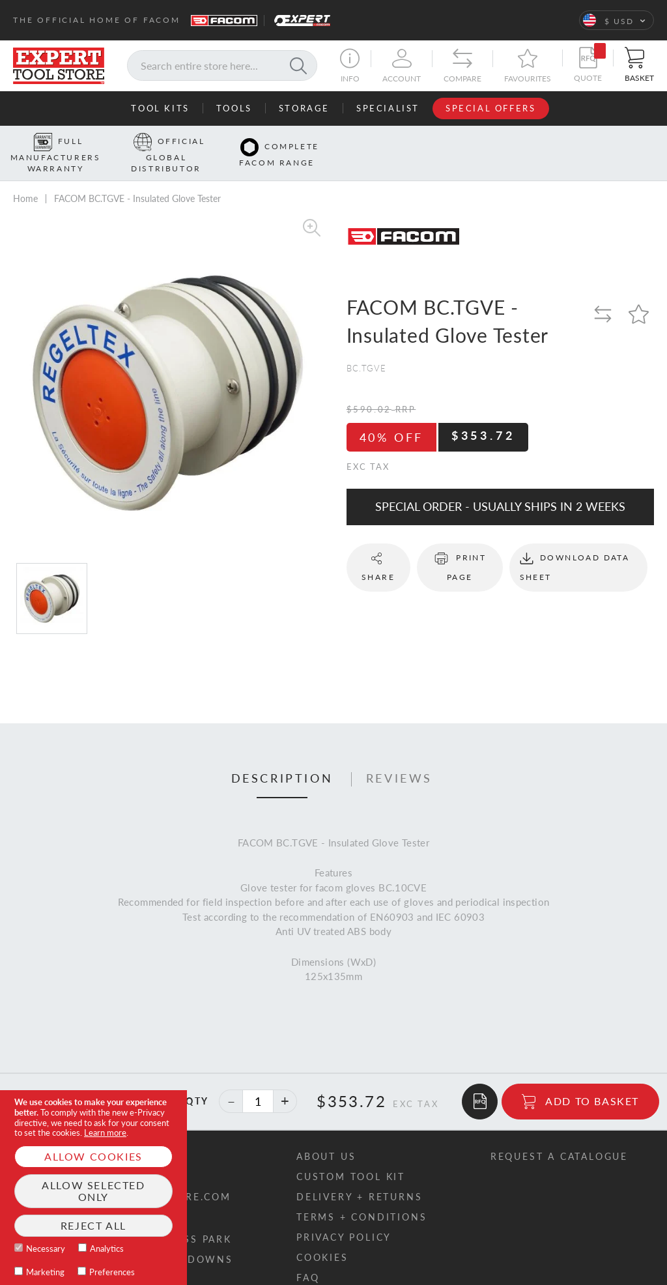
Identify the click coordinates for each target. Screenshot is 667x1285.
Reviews (399, 757)
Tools (234, 108)
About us (326, 1135)
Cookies (322, 1236)
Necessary (45, 1248)
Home (25, 178)
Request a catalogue (559, 1135)
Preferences (112, 1272)
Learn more (105, 1132)
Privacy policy (343, 1216)
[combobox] (222, 65)
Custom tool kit (350, 1155)
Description (282, 757)
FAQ (307, 1256)
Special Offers (490, 108)
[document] (93, 1187)
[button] (616, 20)
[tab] (282, 758)
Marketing (45, 1272)
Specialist (387, 108)
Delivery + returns (359, 1175)
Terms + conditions (361, 1196)
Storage (304, 108)
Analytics (107, 1248)
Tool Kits (160, 108)
